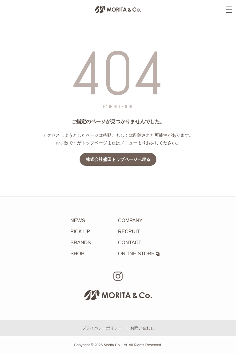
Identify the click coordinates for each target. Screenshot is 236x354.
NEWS (77, 220)
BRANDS (80, 242)
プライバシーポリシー (102, 328)
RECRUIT (129, 231)
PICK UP (80, 231)
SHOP (77, 253)
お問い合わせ (142, 328)
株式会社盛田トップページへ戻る (118, 159)
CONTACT (129, 242)
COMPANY (130, 220)
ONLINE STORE (138, 253)
